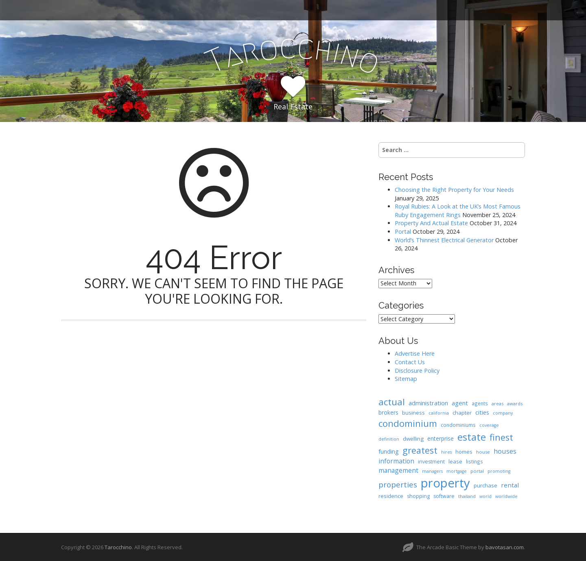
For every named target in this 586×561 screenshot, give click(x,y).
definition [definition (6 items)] (388, 439)
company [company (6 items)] (503, 413)
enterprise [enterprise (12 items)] (440, 438)
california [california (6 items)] (439, 413)
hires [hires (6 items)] (446, 452)
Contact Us (410, 362)
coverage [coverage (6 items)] (489, 425)
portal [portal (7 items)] (477, 471)
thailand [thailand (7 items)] (467, 496)
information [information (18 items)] (396, 461)
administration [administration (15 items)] (428, 403)
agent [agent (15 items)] (460, 403)
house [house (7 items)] (483, 452)
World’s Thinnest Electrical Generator (444, 240)
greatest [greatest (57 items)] (419, 450)
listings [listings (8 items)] (474, 461)
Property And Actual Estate (431, 223)
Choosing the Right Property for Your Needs (454, 190)
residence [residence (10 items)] (390, 496)
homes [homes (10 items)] (463, 451)
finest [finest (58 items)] (501, 437)
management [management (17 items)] (398, 470)
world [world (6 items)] (485, 496)
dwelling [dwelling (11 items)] (413, 438)
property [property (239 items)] (445, 483)
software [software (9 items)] (444, 496)
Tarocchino (118, 547)
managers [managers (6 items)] (432, 471)
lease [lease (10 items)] (455, 461)
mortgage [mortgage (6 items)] (456, 471)
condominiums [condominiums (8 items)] (458, 425)
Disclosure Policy (417, 370)
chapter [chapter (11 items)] (462, 412)
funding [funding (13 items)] (388, 451)
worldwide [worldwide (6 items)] (506, 496)
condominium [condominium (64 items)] (407, 423)
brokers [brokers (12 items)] (388, 412)
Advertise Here (415, 353)
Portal (403, 231)
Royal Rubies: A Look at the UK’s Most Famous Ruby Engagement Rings (457, 210)
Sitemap (406, 379)
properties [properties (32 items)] (397, 484)
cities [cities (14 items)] (482, 412)
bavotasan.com (504, 547)
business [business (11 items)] (413, 412)
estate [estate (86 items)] (471, 437)
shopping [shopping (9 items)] (418, 496)
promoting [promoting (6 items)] (499, 471)
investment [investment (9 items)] (431, 461)
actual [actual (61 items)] (391, 402)
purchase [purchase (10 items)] (485, 485)
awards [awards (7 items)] (515, 403)
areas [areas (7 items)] (497, 403)
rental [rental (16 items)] (510, 485)
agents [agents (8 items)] (480, 403)
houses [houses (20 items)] (505, 451)
